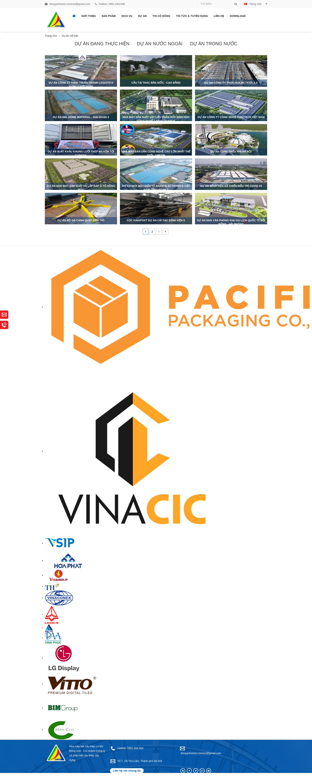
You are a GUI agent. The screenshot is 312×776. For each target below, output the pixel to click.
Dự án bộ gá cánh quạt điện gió (80, 220)
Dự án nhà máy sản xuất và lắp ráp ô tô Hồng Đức (81, 187)
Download (238, 15)
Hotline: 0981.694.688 (110, 4)
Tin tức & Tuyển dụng (192, 15)
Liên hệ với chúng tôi (127, 770)
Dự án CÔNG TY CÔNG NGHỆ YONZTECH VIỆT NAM (231, 117)
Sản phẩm (109, 15)
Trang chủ (52, 35)
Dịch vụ (126, 15)
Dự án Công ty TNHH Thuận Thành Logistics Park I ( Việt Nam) (81, 84)
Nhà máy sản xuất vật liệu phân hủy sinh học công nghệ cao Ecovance (156, 119)
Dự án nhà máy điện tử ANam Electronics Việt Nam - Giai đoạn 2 (156, 187)
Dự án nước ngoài (160, 43)
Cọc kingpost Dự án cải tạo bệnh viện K (156, 220)
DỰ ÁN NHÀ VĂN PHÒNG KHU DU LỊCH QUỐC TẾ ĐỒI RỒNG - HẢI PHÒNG (231, 222)
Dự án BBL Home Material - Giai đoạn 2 (81, 117)
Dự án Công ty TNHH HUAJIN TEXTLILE (231, 82)
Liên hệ (219, 15)
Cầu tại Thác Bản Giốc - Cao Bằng (156, 82)
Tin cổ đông (161, 15)
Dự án (142, 15)
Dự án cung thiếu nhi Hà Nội (231, 151)
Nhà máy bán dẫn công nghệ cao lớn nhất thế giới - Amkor (156, 153)
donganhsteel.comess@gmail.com (67, 4)
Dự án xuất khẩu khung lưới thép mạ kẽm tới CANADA (81, 153)
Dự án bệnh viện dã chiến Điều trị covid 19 (231, 185)
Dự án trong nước (214, 43)
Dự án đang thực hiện (102, 43)
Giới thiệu (88, 15)
